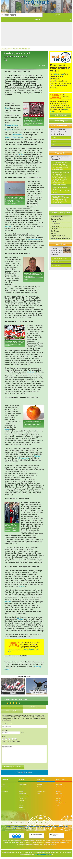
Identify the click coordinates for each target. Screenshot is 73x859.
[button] (57, 15)
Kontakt (3, 784)
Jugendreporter (59, 795)
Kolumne (21, 791)
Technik (20, 805)
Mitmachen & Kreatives (61, 786)
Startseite (5, 779)
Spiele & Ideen (59, 793)
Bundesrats (9, 130)
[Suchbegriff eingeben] (22, 15)
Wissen (15, 48)
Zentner (53, 221)
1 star (3, 739)
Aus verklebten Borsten (59, 258)
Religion (21, 619)
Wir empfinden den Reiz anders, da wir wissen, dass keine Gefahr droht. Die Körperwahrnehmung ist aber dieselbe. (60, 166)
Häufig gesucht (5, 789)
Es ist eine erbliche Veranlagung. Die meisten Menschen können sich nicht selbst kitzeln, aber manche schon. (60, 199)
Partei (7, 108)
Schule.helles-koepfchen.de (43, 854)
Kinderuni (21, 807)
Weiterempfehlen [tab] (11, 711)
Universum (21, 800)
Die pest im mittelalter (58, 236)
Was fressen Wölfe (57, 216)
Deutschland (40, 786)
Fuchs (54, 141)
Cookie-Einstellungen (43, 823)
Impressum (5, 823)
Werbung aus (61, 121)
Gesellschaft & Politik (24, 48)
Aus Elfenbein (56, 265)
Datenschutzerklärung (18, 823)
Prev (3, 686)
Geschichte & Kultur (23, 789)
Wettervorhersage (41, 791)
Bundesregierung (11, 125)
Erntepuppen (55, 226)
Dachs (54, 137)
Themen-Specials (5, 786)
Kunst (20, 802)
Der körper (54, 228)
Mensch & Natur (22, 793)
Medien (8, 602)
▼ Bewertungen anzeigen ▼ (24, 772)
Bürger (21, 586)
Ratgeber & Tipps (23, 798)
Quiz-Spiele (58, 791)
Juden (7, 429)
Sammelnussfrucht (57, 219)
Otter (53, 145)
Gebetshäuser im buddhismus (60, 238)
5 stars (15, 739)
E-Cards (57, 805)
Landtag (8, 226)
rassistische (31, 372)
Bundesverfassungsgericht (14, 137)
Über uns (31, 823)
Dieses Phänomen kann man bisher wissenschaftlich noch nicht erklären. (60, 190)
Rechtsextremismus (33, 240)
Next (45, 686)
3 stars (9, 739)
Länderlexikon (22, 809)
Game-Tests (58, 800)
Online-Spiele (59, 784)
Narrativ (53, 233)
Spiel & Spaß (60, 779)
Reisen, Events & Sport (61, 802)
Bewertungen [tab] (11, 707)
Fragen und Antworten (24, 812)
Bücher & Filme (59, 789)
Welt (38, 789)
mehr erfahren (61, 115)
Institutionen (17, 135)
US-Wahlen (40, 784)
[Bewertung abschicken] (13, 767)
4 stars (12, 739)
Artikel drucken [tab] (34, 707)
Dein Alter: (5, 730)
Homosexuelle (23, 458)
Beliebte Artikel (5, 791)
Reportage (41, 779)
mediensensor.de (58, 74)
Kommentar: (5, 744)
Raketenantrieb (56, 224)
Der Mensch (55, 231)
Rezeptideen (58, 798)
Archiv (38, 793)
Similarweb (29, 828)
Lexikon (21, 786)
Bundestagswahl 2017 (24, 784)
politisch (38, 456)
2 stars (6, 739)
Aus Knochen (56, 262)
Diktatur (22, 154)
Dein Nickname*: (6, 724)
